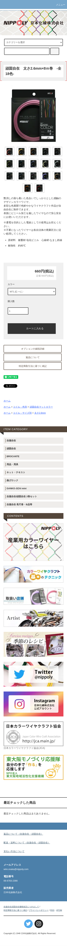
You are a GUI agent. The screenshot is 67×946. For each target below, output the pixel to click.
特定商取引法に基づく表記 (33, 366)
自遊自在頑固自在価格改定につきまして (21, 907)
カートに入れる (32, 328)
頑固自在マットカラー (41, 407)
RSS (52, 910)
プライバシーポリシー (38, 910)
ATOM (59, 910)
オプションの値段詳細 (32, 348)
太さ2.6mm (40, 413)
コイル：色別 (20, 407)
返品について (33, 357)
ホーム (7, 401)
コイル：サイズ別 (22, 413)
